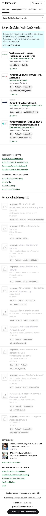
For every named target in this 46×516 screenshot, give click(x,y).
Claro (4, 486)
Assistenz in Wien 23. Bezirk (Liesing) (15, 475)
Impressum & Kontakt (27, 493)
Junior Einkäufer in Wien (11, 189)
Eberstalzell (14, 365)
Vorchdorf (14, 220)
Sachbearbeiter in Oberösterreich (14, 166)
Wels (12, 239)
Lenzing (13, 300)
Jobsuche (5, 9)
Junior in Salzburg (8, 186)
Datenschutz (9, 498)
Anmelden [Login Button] (37, 3)
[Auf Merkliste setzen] (13, 69)
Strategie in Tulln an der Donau (13, 478)
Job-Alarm (33, 9)
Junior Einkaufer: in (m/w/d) (22, 103)
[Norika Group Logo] (22, 507)
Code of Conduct (34, 498)
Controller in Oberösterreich (12, 159)
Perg (12, 112)
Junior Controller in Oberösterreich (15, 162)
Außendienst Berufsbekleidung (14, 471)
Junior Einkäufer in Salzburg (12, 179)
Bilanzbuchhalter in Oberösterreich (15, 169)
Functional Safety (8, 482)
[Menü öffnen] (2, 3)
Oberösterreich (34, 27)
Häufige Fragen (12, 493)
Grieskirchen (15, 65)
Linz (11, 87)
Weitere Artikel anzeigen (11, 462)
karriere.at (25, 467)
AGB (37, 493)
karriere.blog (7, 440)
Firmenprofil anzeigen (11, 45)
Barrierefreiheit (21, 498)
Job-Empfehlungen (19, 9)
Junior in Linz (7, 182)
